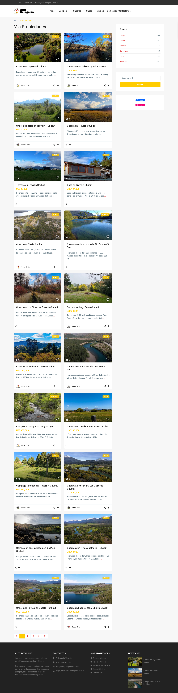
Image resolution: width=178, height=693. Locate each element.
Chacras (77, 11)
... (55, 75)
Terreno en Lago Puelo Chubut (83, 307)
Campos (63, 11)
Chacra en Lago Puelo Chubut (31, 66)
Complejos (112, 11)
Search (140, 85)
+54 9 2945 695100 (63, 662)
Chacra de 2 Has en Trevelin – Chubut (35, 125)
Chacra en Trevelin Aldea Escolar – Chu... (88, 426)
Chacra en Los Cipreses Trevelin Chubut (37, 307)
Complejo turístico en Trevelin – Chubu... (37, 485)
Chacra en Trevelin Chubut (81, 125)
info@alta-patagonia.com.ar (47, 3)
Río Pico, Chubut (99, 662)
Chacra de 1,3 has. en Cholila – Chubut (36, 608)
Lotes (122, 56)
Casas (89, 11)
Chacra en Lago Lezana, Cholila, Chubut (87, 608)
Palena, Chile (98, 673)
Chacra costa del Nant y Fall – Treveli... (87, 66)
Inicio (52, 11)
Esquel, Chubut (99, 669)
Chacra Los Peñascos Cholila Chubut (35, 366)
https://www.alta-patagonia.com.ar (70, 671)
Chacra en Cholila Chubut (29, 244)
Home (16, 20)
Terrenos (99, 11)
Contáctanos (124, 11)
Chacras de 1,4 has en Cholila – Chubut (87, 548)
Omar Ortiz (25, 85)
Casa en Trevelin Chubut (79, 185)
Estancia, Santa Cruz (101, 665)
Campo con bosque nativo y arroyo (34, 426)
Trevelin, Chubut (99, 658)
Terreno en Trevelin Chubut (30, 185)
